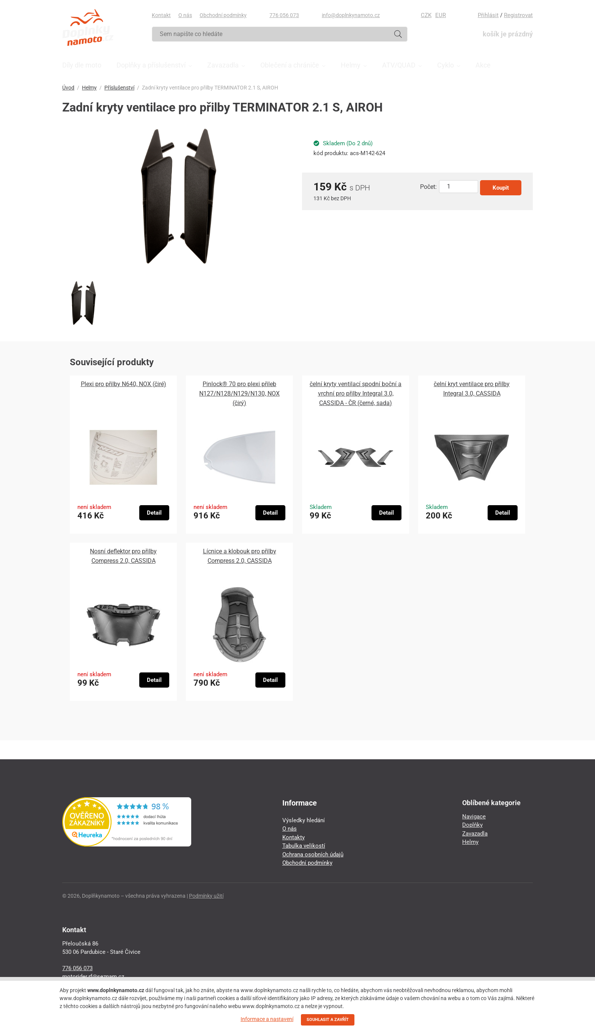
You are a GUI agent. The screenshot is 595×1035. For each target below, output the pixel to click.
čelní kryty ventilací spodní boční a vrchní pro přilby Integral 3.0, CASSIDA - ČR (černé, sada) (355, 393)
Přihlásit (488, 15)
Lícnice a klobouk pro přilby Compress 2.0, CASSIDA (239, 556)
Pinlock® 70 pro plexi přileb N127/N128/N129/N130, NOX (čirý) (239, 393)
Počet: (428, 186)
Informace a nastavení (267, 1019)
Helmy (89, 88)
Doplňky (472, 824)
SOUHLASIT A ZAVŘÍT (328, 1019)
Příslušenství (119, 88)
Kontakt (161, 15)
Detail (154, 512)
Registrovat (518, 15)
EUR (440, 15)
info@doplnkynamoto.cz (351, 15)
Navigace (474, 816)
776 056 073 (284, 15)
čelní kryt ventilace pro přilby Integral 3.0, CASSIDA (472, 388)
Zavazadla (475, 833)
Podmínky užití (206, 896)
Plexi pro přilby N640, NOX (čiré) (123, 384)
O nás (185, 15)
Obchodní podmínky (223, 15)
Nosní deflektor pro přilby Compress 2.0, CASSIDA (123, 556)
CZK (426, 15)
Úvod (68, 88)
